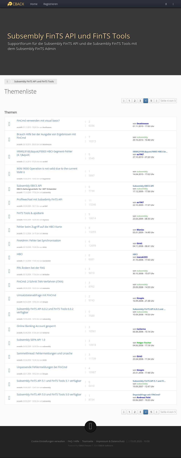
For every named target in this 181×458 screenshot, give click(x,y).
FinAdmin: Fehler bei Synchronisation (39, 240)
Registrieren (51, 4)
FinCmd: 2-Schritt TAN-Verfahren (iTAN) (40, 281)
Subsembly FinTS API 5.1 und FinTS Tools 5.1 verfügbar (49, 380)
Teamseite (87, 441)
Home (34, 4)
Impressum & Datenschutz (110, 441)
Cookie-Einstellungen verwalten (48, 441)
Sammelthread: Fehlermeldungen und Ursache (44, 353)
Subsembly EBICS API (29, 185)
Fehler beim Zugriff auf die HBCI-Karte (39, 226)
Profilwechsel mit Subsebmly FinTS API (39, 199)
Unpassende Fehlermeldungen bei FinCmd (42, 367)
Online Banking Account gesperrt (36, 326)
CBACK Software (105, 445)
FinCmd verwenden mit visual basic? (38, 120)
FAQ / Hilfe (73, 441)
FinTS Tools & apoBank (30, 213)
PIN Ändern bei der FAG (31, 268)
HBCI (20, 254)
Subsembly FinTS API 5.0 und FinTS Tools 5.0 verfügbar (49, 394)
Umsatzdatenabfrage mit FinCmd (36, 295)
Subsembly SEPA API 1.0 (31, 339)
